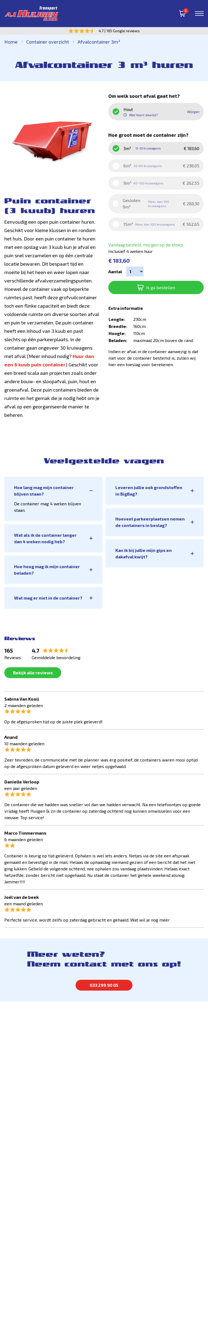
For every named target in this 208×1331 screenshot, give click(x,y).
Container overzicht (47, 42)
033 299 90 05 (104, 985)
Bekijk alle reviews (33, 672)
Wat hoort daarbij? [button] (140, 115)
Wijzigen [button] (193, 111)
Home (11, 42)
